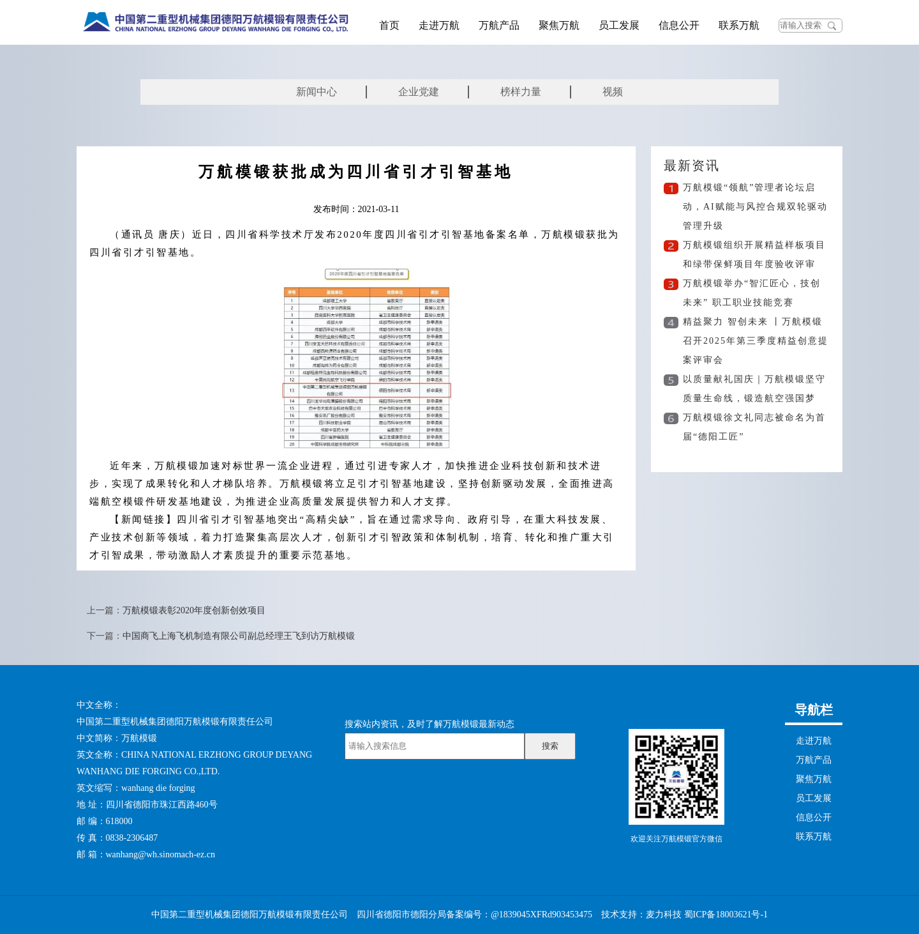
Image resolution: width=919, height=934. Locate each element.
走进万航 (439, 25)
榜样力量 (520, 91)
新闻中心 (316, 91)
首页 (389, 25)
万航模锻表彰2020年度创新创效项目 (194, 610)
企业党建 (418, 91)
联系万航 (739, 25)
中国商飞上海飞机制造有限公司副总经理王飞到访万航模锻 (239, 636)
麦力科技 (664, 914)
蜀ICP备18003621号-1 (726, 914)
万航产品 (499, 25)
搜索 (550, 746)
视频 (612, 91)
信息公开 (679, 25)
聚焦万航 (559, 25)
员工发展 (619, 25)
